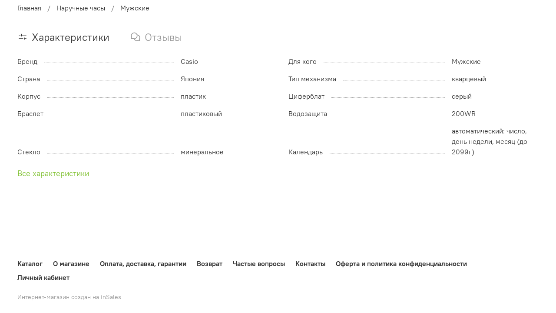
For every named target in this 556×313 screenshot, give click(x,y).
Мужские (134, 7)
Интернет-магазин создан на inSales (69, 297)
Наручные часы (80, 7)
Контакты (310, 263)
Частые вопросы (259, 263)
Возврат (209, 263)
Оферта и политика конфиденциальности (401, 263)
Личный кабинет (43, 277)
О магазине (71, 263)
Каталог (30, 263)
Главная (29, 7)
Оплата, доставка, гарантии (143, 263)
